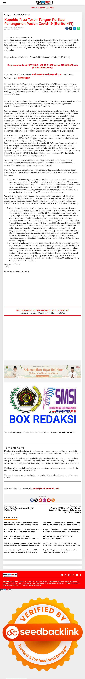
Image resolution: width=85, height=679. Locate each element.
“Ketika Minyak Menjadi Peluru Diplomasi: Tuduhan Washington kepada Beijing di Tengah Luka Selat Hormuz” (61, 524)
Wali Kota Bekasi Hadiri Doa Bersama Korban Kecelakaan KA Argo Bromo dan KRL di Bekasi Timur (21, 524)
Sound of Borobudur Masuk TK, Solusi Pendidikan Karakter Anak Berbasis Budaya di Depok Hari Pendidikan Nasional (22, 544)
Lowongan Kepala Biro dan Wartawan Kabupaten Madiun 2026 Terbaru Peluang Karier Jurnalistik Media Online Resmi (61, 530)
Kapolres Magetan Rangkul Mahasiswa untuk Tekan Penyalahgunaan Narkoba (60, 551)
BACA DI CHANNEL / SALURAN (42, 8)
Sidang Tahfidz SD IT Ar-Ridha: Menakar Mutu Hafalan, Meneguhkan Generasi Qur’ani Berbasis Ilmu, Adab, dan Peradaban (61, 544)
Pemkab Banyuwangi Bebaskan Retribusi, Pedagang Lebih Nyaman (58, 537)
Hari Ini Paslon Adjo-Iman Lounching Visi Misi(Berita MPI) (22, 508)
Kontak (7, 477)
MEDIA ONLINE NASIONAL (11, 29)
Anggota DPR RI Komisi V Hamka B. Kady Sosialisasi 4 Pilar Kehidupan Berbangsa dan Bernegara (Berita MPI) (62, 509)
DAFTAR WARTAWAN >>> (65, 432)
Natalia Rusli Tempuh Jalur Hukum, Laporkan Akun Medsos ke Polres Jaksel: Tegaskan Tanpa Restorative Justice (22, 530)
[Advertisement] (42, 290)
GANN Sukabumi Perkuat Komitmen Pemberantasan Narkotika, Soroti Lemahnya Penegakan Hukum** (20, 537)
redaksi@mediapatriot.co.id (45, 488)
